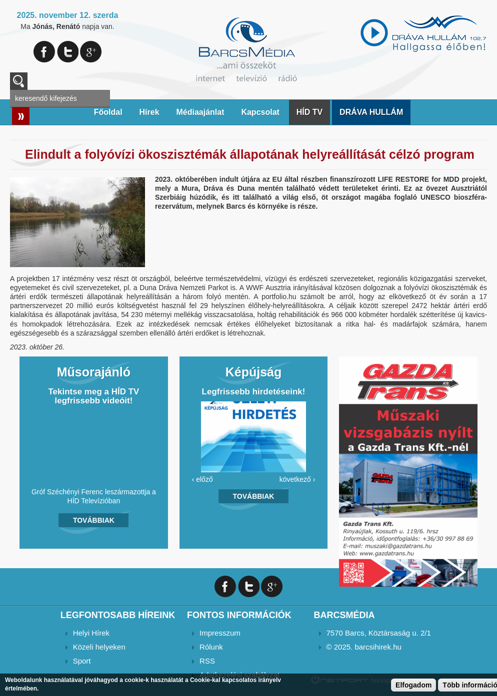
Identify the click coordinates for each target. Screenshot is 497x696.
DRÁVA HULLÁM (371, 112)
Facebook (44, 51)
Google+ (91, 51)
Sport (82, 661)
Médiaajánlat (200, 112)
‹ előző (202, 479)
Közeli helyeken (99, 647)
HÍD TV (309, 112)
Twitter (67, 51)
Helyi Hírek (91, 633)
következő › (298, 479)
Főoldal (108, 112)
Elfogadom (414, 685)
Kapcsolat (260, 112)
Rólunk (211, 647)
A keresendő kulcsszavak (19, 81)
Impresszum (220, 633)
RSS (207, 661)
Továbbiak (93, 520)
